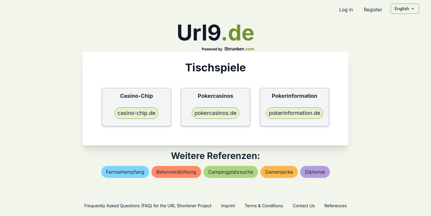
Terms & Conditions (264, 205)
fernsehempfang (125, 172)
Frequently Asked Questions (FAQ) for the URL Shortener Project (147, 205)
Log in (346, 10)
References (335, 205)
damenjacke (279, 172)
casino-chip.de (136, 113)
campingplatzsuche (230, 172)
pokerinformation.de (294, 113)
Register (373, 10)
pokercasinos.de (215, 113)
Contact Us (304, 205)
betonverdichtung (176, 172)
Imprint (228, 205)
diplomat (315, 172)
